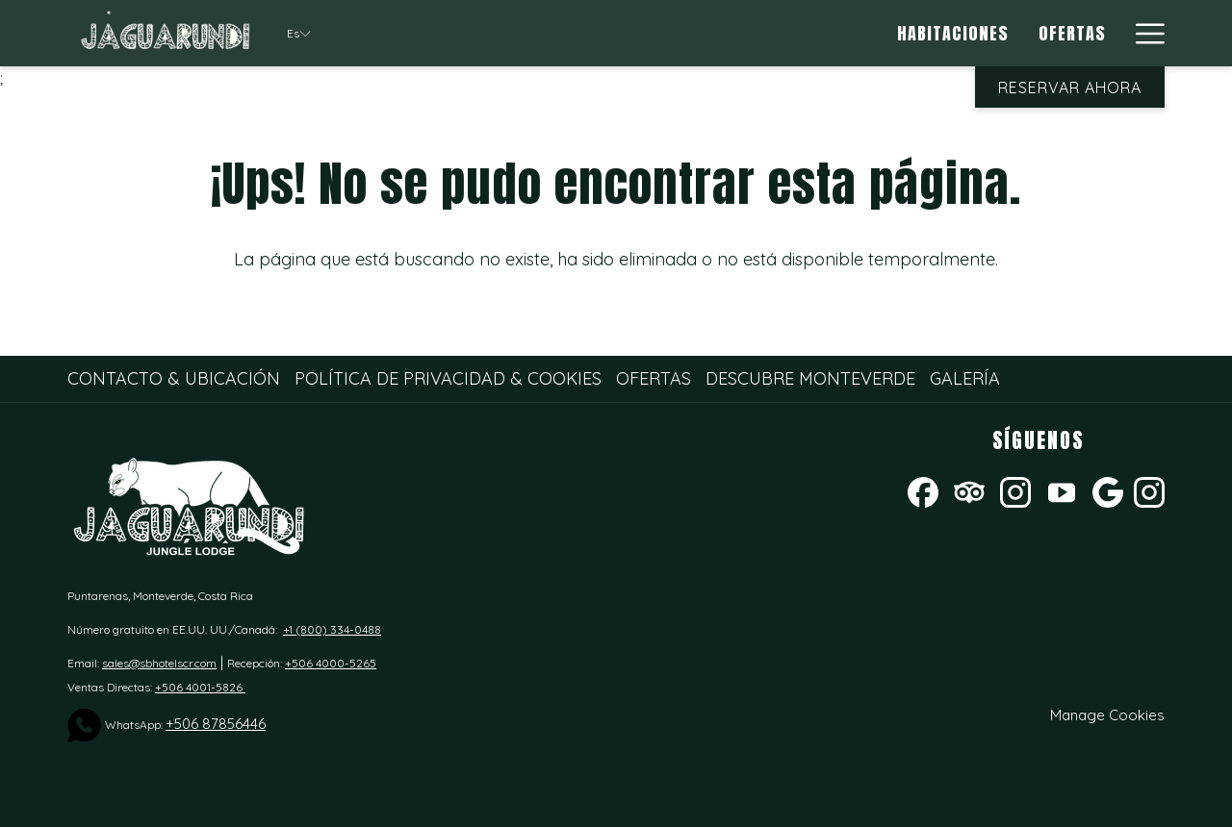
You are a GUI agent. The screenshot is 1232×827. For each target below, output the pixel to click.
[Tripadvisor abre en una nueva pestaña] (969, 490)
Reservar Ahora (1070, 87)
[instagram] (1149, 490)
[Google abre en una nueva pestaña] (1107, 490)
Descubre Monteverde (810, 378)
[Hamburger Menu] (1143, 33)
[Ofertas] (1073, 33)
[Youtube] (1061, 490)
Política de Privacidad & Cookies (448, 378)
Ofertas (653, 378)
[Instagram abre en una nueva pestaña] (1015, 490)
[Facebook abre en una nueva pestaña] (923, 490)
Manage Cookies (1107, 715)
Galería (965, 378)
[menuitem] (176, 378)
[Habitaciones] (953, 33)
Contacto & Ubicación (173, 378)
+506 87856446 (216, 723)
